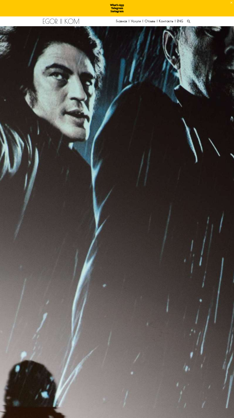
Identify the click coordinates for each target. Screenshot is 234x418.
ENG (180, 21)
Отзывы (150, 21)
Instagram (117, 11)
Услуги (136, 21)
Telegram (117, 8)
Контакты (166, 21)
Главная (121, 21)
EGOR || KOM (61, 21)
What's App (117, 5)
